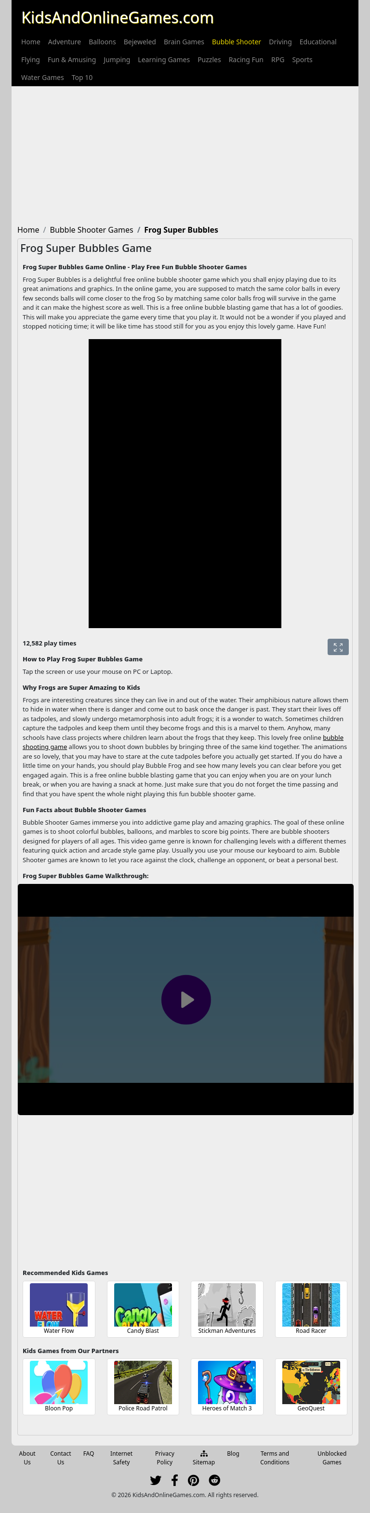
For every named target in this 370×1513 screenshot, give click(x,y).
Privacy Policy (164, 1457)
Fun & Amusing (72, 59)
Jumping (117, 59)
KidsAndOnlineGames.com (117, 17)
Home (30, 41)
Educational (318, 41)
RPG (277, 59)
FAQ (88, 1453)
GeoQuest (311, 1408)
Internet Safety (121, 1457)
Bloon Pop (59, 1408)
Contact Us (60, 1457)
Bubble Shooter (236, 41)
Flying (30, 59)
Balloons (102, 41)
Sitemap (204, 1458)
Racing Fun (246, 59)
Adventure (64, 41)
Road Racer (311, 1331)
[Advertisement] (185, 153)
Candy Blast (143, 1331)
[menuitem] (30, 42)
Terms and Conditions (275, 1457)
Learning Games (164, 59)
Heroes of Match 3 (227, 1408)
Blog (233, 1453)
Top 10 (82, 77)
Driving (280, 41)
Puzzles (209, 59)
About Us (27, 1457)
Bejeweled (140, 41)
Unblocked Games (331, 1457)
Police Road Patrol (143, 1408)
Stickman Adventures (227, 1331)
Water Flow (59, 1331)
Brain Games (184, 41)
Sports (302, 59)
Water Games (42, 77)
